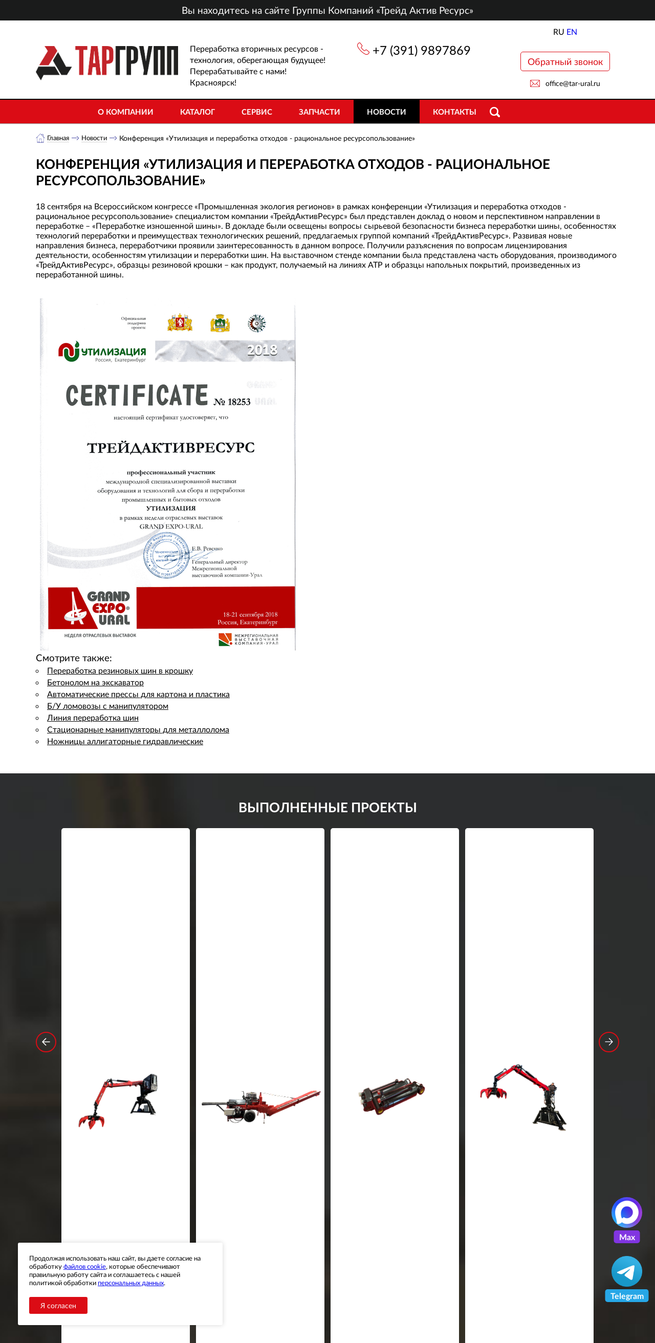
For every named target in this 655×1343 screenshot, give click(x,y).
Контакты (454, 111)
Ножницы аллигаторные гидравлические (125, 741)
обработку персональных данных (232, 1172)
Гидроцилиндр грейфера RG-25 (395, 979)
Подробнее (125, 1024)
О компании (126, 111)
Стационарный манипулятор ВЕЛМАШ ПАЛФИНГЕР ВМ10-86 (126, 986)
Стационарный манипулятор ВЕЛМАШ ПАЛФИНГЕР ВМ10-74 (530, 986)
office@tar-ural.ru (572, 83)
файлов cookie (84, 1266)
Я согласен (58, 1305)
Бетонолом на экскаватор (95, 682)
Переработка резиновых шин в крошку (120, 671)
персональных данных (131, 1283)
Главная (59, 138)
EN (571, 31)
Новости (386, 111)
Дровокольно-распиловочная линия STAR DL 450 (260, 986)
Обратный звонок (565, 61)
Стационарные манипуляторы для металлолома (138, 729)
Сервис (257, 111)
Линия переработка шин (93, 718)
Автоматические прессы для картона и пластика (138, 694)
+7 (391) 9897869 (422, 49)
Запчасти (319, 111)
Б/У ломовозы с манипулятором (107, 706)
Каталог (197, 111)
